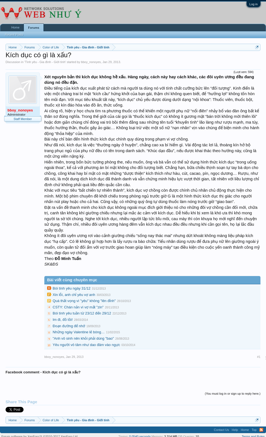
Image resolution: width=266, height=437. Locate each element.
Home (15, 27)
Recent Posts (14, 34)
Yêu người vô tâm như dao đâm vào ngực (86, 345)
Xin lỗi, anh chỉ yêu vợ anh (74, 295)
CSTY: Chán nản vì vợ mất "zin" (78, 307)
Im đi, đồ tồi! (63, 320)
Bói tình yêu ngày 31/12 (72, 288)
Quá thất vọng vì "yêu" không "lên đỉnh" (84, 301)
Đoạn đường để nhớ (69, 326)
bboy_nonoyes (91, 62)
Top (254, 429)
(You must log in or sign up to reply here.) (232, 393)
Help (235, 429)
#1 (258, 356)
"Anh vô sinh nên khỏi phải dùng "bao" (83, 338)
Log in (253, 4)
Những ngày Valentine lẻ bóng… (79, 332)
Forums (33, 27)
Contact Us (221, 429)
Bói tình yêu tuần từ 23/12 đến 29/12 (82, 313)
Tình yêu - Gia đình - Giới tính (45, 62)
